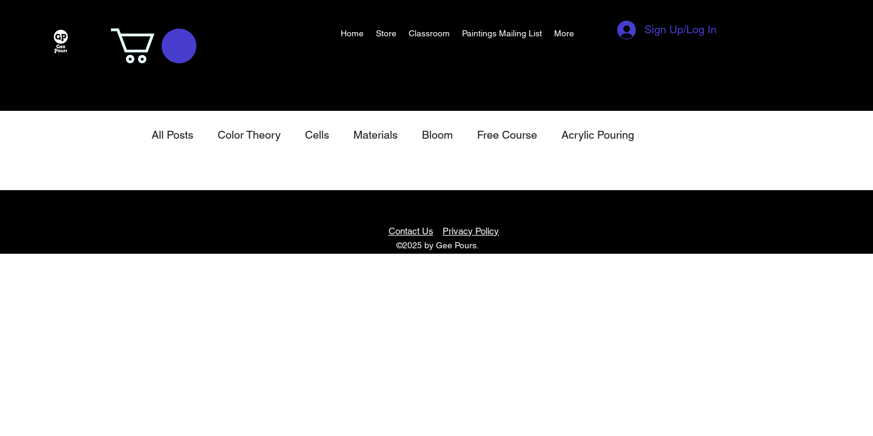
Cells (317, 134)
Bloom (437, 134)
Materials (375, 134)
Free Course (507, 134)
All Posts (172, 134)
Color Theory (249, 134)
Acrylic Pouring (597, 134)
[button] (153, 46)
